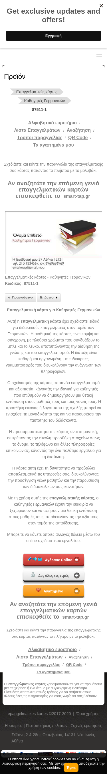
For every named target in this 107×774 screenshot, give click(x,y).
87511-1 (39, 109)
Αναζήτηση (79, 130)
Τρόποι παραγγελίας (41, 664)
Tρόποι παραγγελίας (39, 137)
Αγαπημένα (49, 591)
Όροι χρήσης (87, 713)
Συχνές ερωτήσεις (86, 725)
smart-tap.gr (76, 196)
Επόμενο (49, 297)
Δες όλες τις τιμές (50, 575)
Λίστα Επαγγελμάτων (38, 130)
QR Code (78, 137)
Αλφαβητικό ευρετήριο (52, 122)
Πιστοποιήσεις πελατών (47, 725)
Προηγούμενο (20, 297)
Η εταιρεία (14, 725)
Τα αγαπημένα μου (53, 145)
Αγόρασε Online (49, 559)
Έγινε (71, 767)
